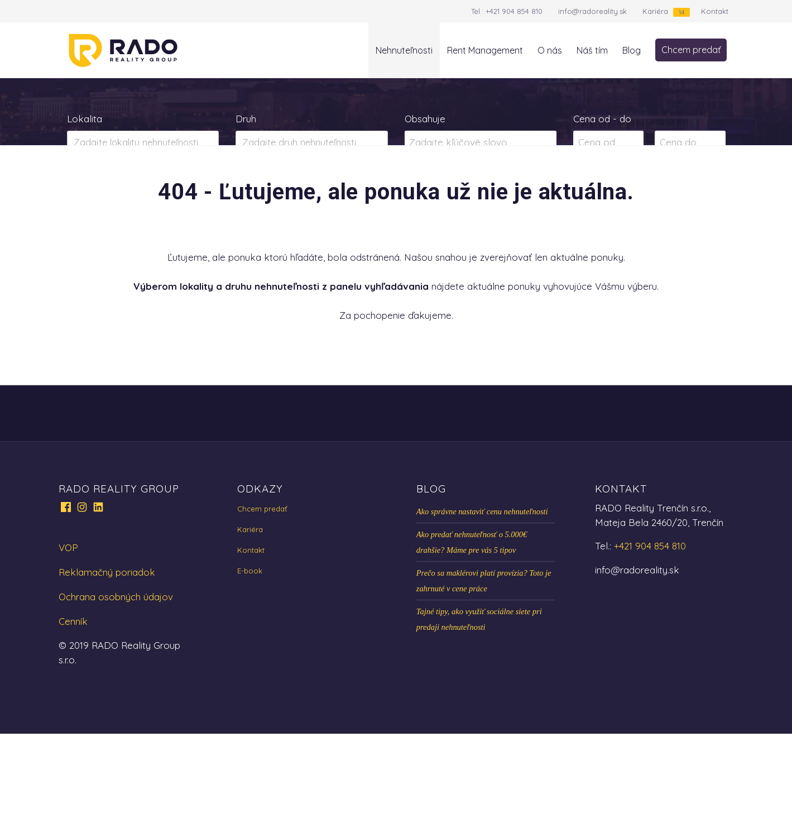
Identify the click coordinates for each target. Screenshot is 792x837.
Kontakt (714, 11)
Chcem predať (691, 49)
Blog (631, 50)
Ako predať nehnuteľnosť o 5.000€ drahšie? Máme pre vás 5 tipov (471, 645)
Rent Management (485, 50)
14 (681, 12)
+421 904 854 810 (514, 11)
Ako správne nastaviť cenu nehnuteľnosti (482, 614)
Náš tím (592, 50)
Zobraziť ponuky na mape (480, 186)
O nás (549, 50)
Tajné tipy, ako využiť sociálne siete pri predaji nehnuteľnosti (479, 722)
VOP (68, 651)
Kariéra (655, 11)
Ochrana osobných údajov (116, 700)
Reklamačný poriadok (107, 675)
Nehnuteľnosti (404, 50)
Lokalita (84, 119)
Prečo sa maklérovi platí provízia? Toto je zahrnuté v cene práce (483, 684)
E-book (249, 673)
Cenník (73, 724)
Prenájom (176, 186)
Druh (246, 119)
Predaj (102, 186)
